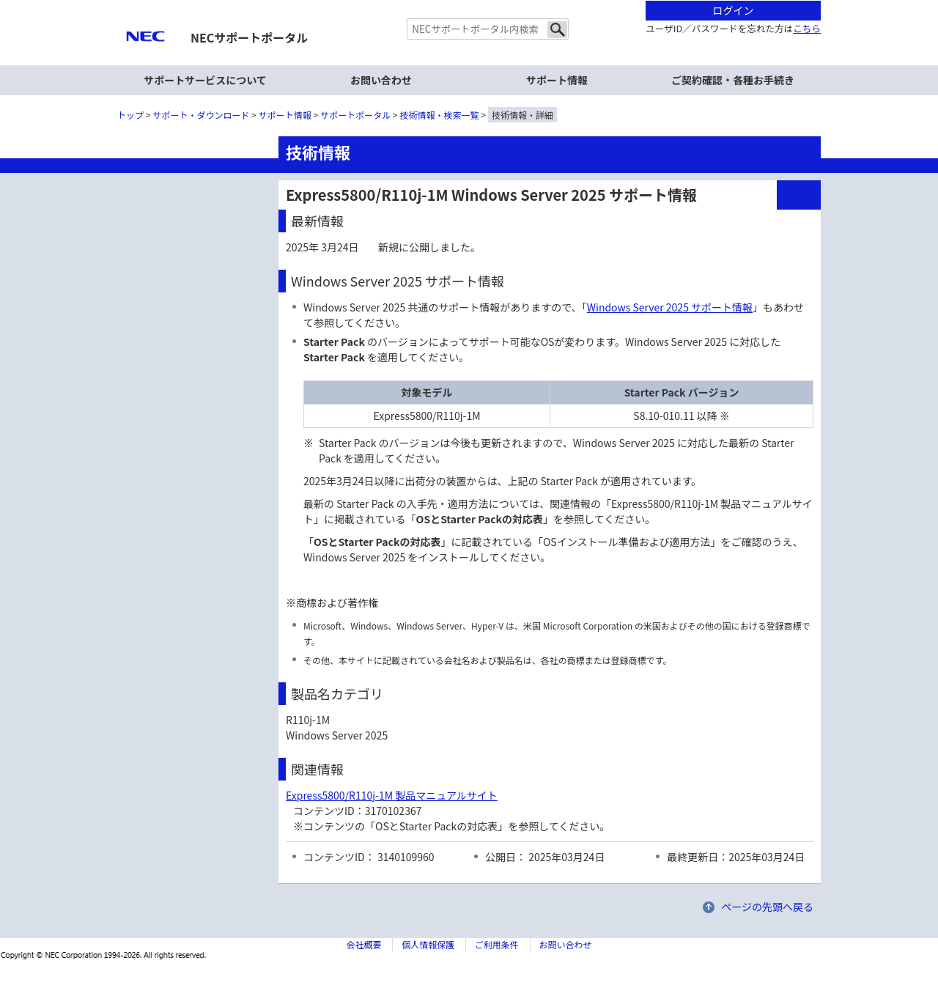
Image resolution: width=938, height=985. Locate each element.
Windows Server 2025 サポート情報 (670, 307)
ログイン (733, 10)
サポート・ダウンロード (200, 114)
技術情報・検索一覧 (439, 114)
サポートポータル (355, 114)
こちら (807, 28)
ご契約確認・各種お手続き (732, 80)
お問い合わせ (381, 80)
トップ (130, 114)
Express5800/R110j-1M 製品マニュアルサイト (392, 795)
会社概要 (363, 944)
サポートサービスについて (205, 80)
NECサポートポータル (249, 37)
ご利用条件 (497, 944)
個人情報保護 (428, 944)
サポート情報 (557, 80)
